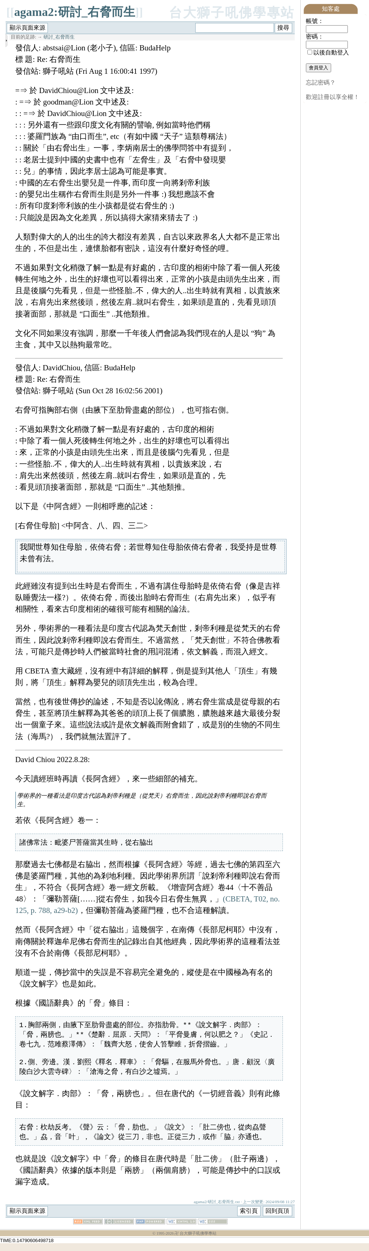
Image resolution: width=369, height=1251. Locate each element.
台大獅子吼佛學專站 (232, 13)
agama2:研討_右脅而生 (74, 12)
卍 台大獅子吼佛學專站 (195, 1241)
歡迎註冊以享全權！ (332, 97)
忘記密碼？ (321, 82)
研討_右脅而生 (59, 37)
